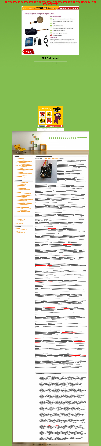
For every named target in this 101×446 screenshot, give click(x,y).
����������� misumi (48, 294)
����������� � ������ (68, 302)
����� (18, 228)
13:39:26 (47, 400)
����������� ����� (44, 156)
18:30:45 (49, 422)
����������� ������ (24, 164)
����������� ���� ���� (46, 323)
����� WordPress (20, 232)
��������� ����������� (51, 158)
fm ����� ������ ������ (24, 186)
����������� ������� (24, 169)
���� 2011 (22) (20, 220)
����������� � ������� (55, 331)
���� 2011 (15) (20, 222)
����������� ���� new (24, 161)
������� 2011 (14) (21, 217)
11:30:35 (49, 376)
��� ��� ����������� (24, 165)
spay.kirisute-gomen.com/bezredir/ (63, 444)
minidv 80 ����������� (23, 162)
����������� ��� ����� (68, 138)
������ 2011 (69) (20, 219)
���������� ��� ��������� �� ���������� (22, 184)
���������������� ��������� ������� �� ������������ (24, 199)
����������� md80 (75, 216)
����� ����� (20, 177)
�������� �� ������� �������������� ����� (24, 205)
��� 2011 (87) (19, 223)
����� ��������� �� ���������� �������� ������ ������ (24, 195)
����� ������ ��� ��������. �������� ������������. (23, 209)
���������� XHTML (22, 229)
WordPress (18, 231)
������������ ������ (24, 201)
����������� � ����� (24, 173)
